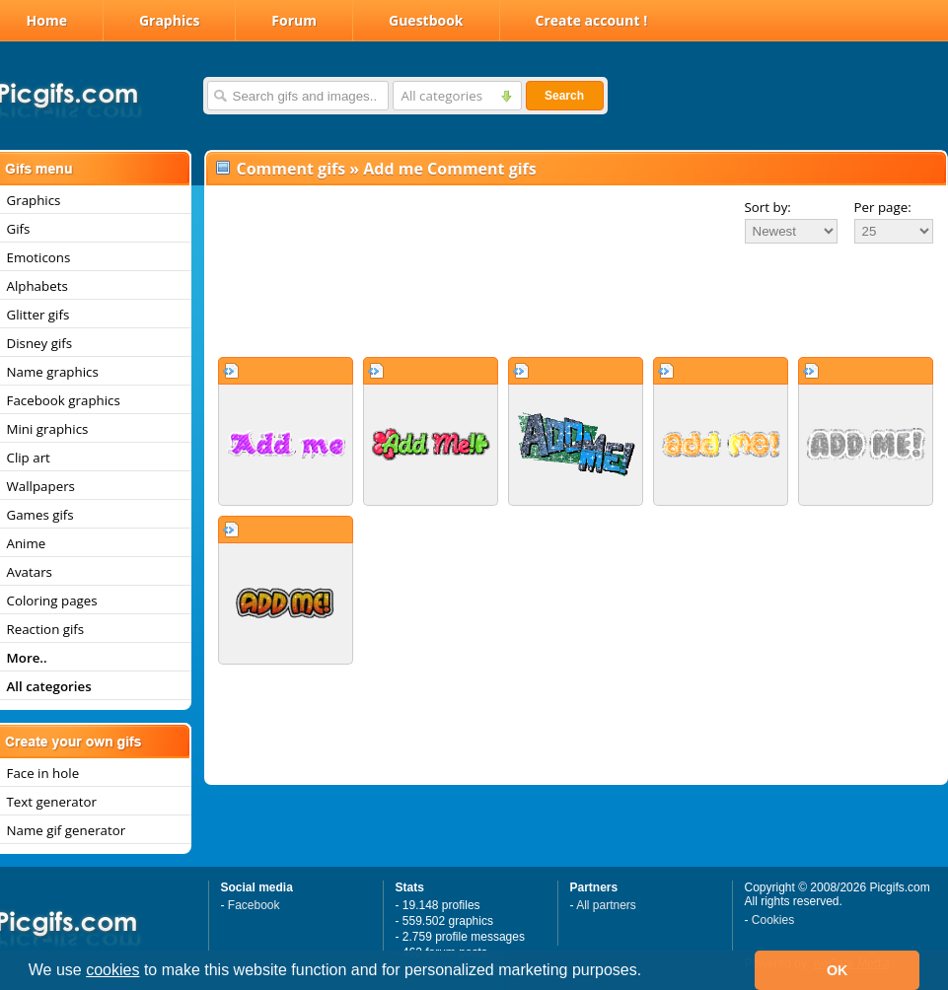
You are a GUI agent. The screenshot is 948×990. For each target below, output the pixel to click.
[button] (649, 972)
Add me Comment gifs (449, 168)
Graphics (169, 20)
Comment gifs (291, 168)
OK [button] (837, 970)
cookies (112, 969)
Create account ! (592, 20)
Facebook (254, 905)
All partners (606, 905)
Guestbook (426, 20)
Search (564, 96)
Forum (294, 20)
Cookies (773, 920)
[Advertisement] (576, 299)
